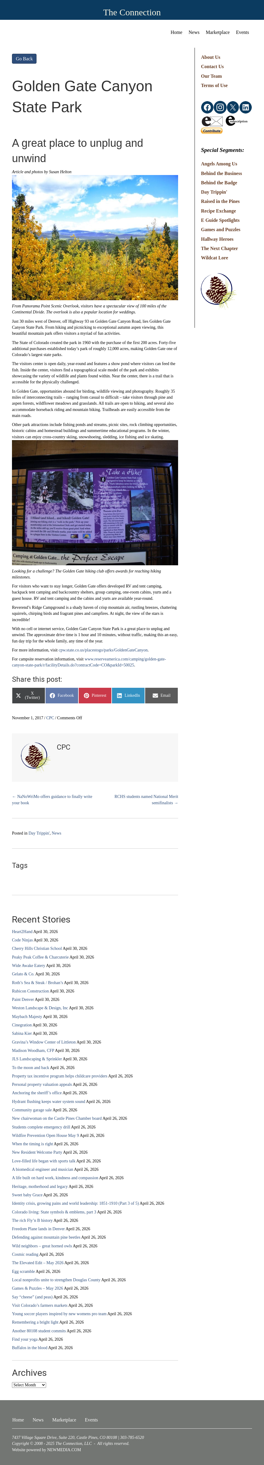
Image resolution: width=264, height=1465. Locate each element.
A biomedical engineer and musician (42, 1169)
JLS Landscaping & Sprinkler (37, 1059)
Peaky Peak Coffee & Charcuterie (40, 957)
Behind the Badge (219, 182)
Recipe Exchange (218, 210)
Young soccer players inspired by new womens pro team (59, 1314)
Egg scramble (23, 1271)
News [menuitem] (194, 32)
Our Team (211, 76)
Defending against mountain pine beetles (46, 1237)
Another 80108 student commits (39, 1331)
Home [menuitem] (176, 32)
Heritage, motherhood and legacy (40, 1186)
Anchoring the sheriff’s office (37, 1093)
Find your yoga (25, 1339)
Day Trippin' (39, 833)
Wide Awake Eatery (28, 965)
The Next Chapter (219, 248)
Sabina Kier (22, 1033)
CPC (50, 718)
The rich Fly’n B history (32, 1220)
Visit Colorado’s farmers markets (39, 1305)
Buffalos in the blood (29, 1348)
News (56, 833)
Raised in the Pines (220, 201)
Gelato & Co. (23, 974)
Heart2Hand (22, 931)
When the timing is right (32, 1144)
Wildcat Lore (214, 257)
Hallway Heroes (217, 239)
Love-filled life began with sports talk (43, 1161)
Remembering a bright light (35, 1322)
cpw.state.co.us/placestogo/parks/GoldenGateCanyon (103, 650)
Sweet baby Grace (27, 1195)
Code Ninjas (22, 940)
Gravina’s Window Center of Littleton (44, 1042)
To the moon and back (30, 1067)
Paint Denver (23, 999)
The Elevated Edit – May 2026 (37, 1263)
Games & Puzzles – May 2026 (37, 1288)
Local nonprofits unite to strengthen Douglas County (56, 1280)
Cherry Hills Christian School (37, 948)
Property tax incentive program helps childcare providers (59, 1076)
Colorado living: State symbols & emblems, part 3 (54, 1212)
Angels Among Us (219, 163)
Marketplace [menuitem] (218, 32)
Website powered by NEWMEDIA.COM (46, 1450)
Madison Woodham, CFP (33, 1050)
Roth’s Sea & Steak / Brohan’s (37, 982)
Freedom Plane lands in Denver (38, 1229)
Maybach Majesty (27, 1016)
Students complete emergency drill (41, 1127)
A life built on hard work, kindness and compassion (55, 1178)
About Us (210, 57)
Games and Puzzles (220, 229)
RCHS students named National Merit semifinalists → (146, 799)
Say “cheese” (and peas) (32, 1297)
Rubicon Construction (30, 991)
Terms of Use (214, 85)
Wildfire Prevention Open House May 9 (45, 1135)
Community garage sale (32, 1110)
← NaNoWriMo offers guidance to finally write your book (52, 799)
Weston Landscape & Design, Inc (40, 1008)
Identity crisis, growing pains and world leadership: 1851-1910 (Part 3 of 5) (75, 1203)
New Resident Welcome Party (37, 1152)
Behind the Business (221, 173)
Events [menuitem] (242, 32)
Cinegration (22, 1025)
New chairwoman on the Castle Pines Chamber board (57, 1118)
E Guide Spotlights (220, 220)
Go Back (24, 58)
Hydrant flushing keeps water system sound (48, 1101)
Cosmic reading (25, 1254)
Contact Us (212, 66)
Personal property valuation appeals (42, 1084)
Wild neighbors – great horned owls (42, 1246)
